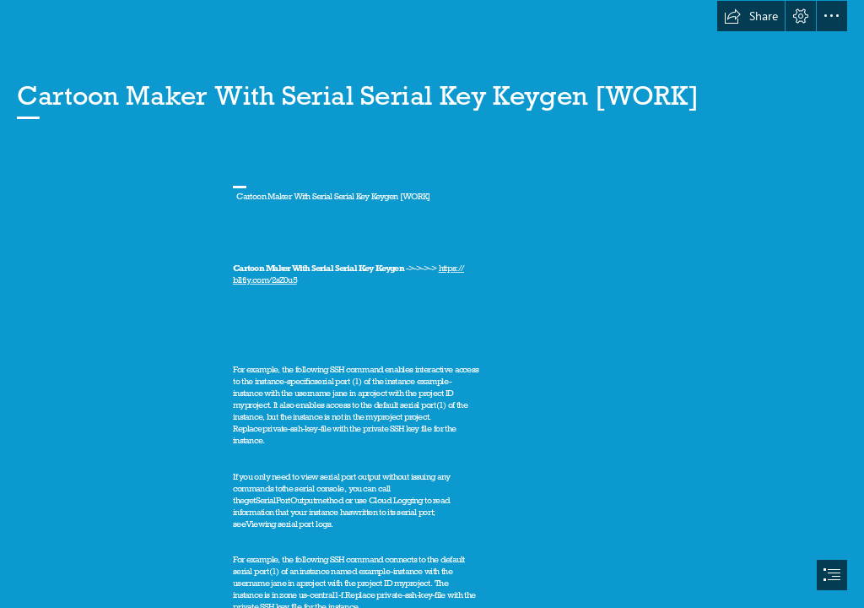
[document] (432, 304)
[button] (751, 16)
